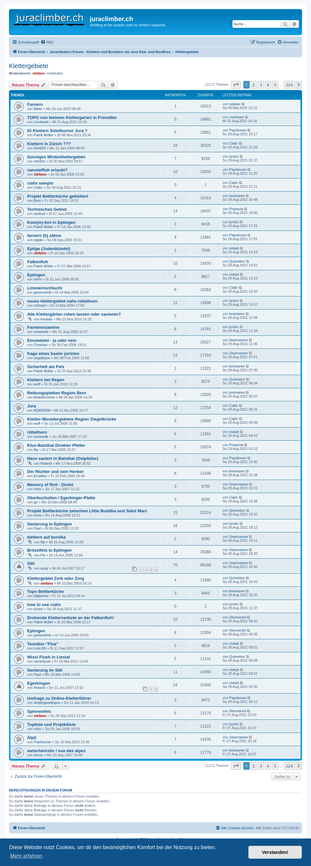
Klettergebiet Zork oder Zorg (55, 578)
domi (38, 279)
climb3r (39, 161)
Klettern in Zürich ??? (49, 143)
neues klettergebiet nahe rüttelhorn (62, 301)
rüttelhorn (37, 432)
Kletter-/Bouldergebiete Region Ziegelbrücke (71, 419)
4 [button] (268, 85)
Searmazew (238, 340)
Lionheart (41, 122)
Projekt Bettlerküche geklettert (57, 196)
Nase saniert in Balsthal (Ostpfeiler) (62, 458)
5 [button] (275, 85)
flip (36, 450)
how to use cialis (44, 604)
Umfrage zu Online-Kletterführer (59, 698)
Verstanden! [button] (275, 852)
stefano (38, 73)
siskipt (234, 248)
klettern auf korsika (46, 537)
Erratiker (40, 476)
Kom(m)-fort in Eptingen (51, 222)
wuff (37, 384)
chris (37, 489)
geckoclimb (42, 292)
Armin (38, 755)
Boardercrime (44, 397)
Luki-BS (40, 648)
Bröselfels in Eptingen (49, 550)
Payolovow (237, 130)
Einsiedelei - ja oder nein (52, 340)
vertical (39, 214)
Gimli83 (40, 148)
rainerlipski (42, 661)
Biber (38, 109)
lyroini (234, 156)
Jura (31, 406)
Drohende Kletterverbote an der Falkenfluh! (70, 617)
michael (40, 305)
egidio (38, 240)
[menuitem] (47, 42)
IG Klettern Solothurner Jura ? (57, 130)
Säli (30, 563)
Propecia (236, 209)
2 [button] (254, 85)
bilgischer (41, 596)
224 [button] (289, 85)
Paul (37, 528)
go (36, 502)
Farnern (35, 104)
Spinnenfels (39, 711)
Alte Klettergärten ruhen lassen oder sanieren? (74, 314)
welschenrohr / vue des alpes (56, 750)
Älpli (31, 737)
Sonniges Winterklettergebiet (56, 156)
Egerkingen (38, 683)
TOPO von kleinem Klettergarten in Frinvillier (72, 117)
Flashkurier (42, 742)
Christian (41, 345)
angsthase (42, 358)
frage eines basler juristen (53, 353)
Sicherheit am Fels (45, 366)
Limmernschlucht (44, 288)
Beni (37, 200)
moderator (55, 73)
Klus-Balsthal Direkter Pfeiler (56, 445)
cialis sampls (40, 183)
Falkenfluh (37, 261)
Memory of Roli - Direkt (50, 484)
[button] (236, 85)
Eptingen (36, 274)
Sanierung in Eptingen (49, 524)
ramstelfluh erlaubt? (47, 170)
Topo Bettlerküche (45, 591)
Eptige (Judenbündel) (48, 248)
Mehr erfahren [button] (26, 856)
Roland (46, 463)
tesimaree (237, 196)
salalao (234, 104)
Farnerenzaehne (43, 327)
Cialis (233, 143)
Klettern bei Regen (45, 379)
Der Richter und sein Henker (55, 471)
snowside (41, 332)
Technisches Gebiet (47, 209)
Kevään (46, 319)
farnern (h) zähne (44, 235)
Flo (43, 555)
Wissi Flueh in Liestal (48, 657)
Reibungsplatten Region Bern (56, 392)
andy (44, 568)
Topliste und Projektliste (51, 724)
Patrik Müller (43, 135)
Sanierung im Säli (45, 670)
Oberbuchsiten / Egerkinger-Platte (61, 497)
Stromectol (237, 617)
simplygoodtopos (47, 703)
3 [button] (261, 85)
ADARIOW (42, 410)
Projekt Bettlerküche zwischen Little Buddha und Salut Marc (87, 510)
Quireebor (237, 261)
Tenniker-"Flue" (42, 644)
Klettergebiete (28, 65)
